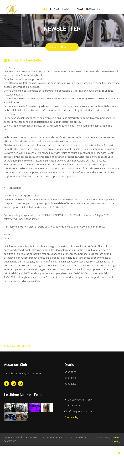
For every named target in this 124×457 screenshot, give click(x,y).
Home (44, 8)
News (80, 8)
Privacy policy (71, 417)
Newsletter (93, 8)
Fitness (54, 8)
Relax (65, 8)
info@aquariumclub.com (17, 345)
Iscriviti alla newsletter (23, 60)
